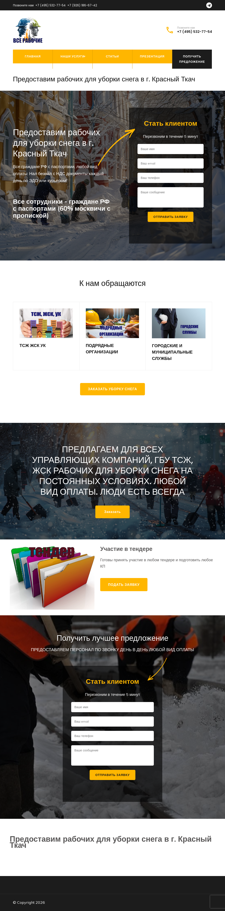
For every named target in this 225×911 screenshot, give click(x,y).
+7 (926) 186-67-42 (82, 5)
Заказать (112, 511)
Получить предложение (192, 59)
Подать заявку (124, 584)
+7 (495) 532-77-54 (50, 5)
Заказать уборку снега (112, 389)
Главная (33, 56)
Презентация (152, 56)
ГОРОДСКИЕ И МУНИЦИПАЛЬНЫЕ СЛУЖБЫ (172, 352)
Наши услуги (73, 56)
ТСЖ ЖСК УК (32, 345)
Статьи (112, 56)
